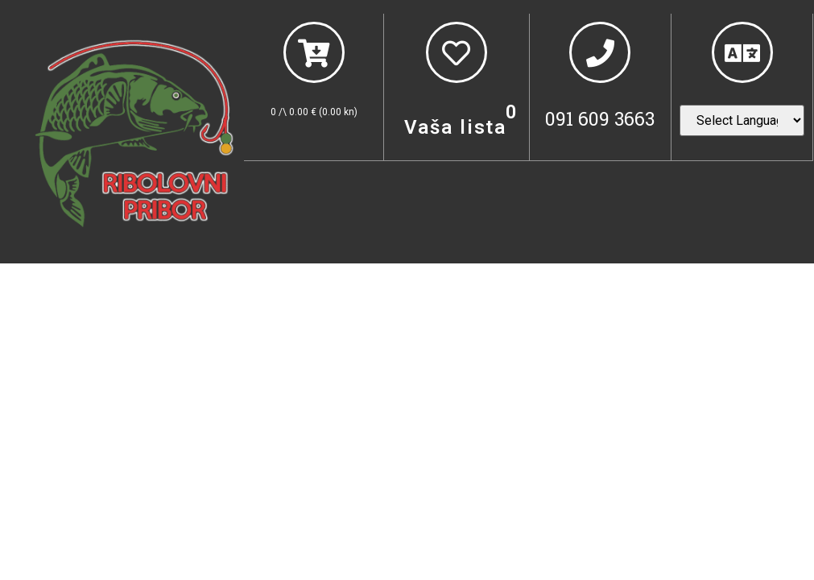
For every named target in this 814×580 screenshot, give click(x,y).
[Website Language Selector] (742, 120)
